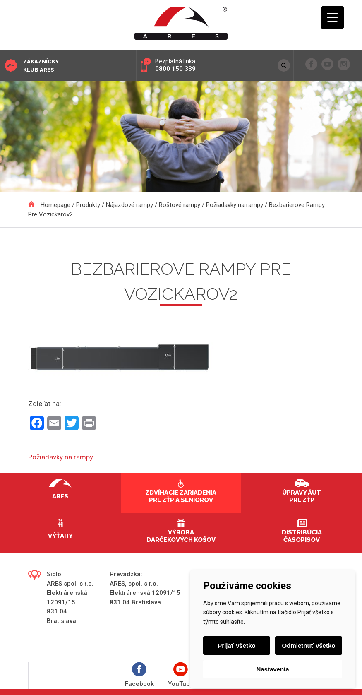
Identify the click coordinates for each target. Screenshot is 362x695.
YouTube (181, 675)
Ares (60, 496)
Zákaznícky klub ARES (41, 65)
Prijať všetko (236, 645)
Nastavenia (272, 669)
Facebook (139, 675)
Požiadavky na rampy (60, 457)
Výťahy (60, 536)
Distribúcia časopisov (302, 536)
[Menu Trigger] (332, 17)
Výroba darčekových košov (181, 536)
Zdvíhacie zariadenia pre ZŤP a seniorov (180, 496)
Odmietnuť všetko (309, 645)
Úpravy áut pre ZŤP (301, 496)
